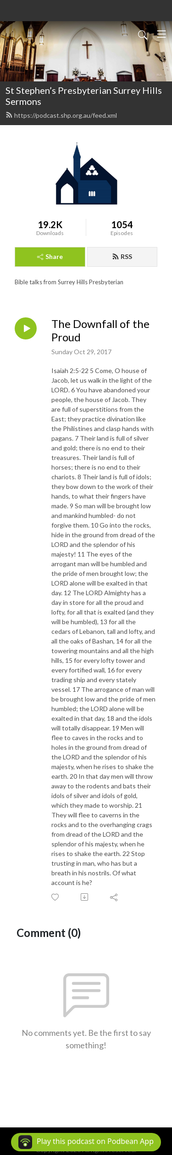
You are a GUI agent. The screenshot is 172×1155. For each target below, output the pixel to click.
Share (50, 256)
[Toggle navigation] (161, 34)
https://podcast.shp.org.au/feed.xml (61, 115)
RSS (122, 256)
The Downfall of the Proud (100, 330)
